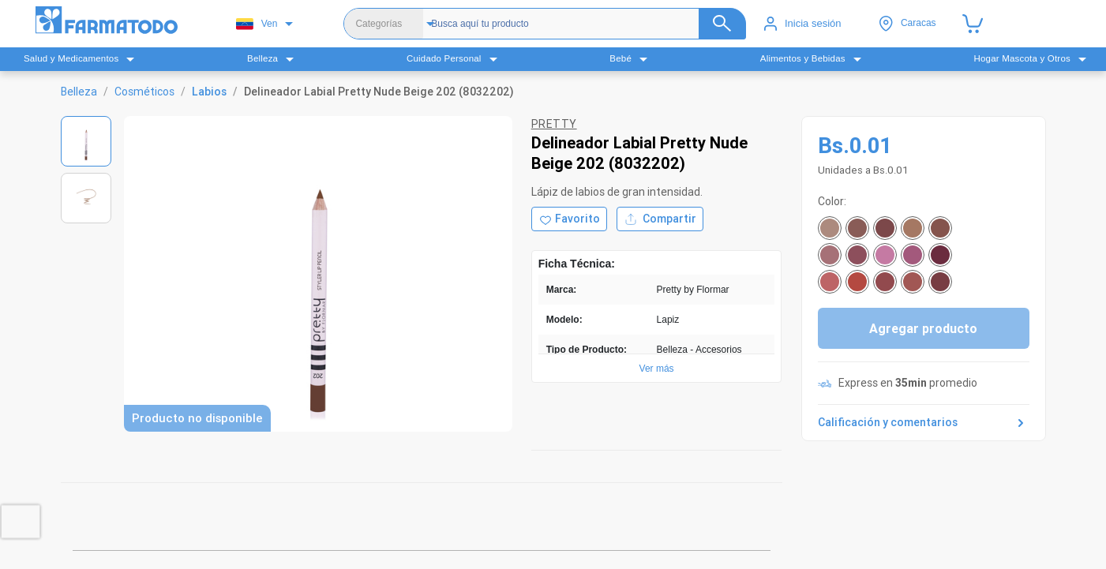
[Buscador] (584, 24)
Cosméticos (144, 91)
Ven (257, 24)
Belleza (79, 91)
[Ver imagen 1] (86, 141)
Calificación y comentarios (923, 423)
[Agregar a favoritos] (569, 219)
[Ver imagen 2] (86, 198)
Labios (209, 91)
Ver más (656, 368)
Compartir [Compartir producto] (660, 219)
